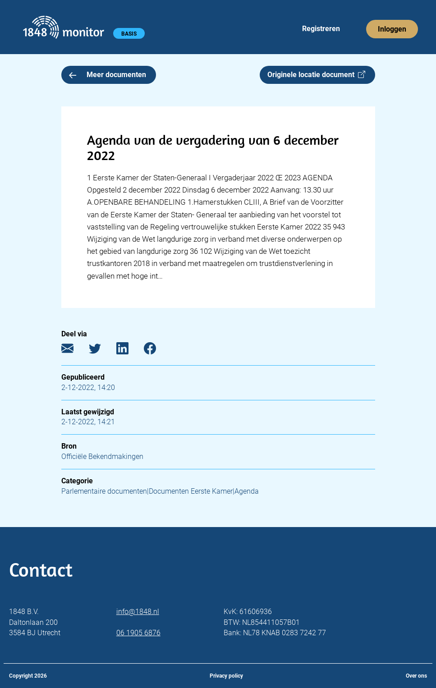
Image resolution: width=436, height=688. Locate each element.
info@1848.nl (137, 611)
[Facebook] (157, 350)
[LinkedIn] (129, 350)
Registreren (321, 28)
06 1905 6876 (138, 632)
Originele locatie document (316, 74)
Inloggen (392, 29)
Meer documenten (108, 74)
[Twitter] (102, 350)
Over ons (416, 676)
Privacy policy (226, 676)
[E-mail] (74, 350)
